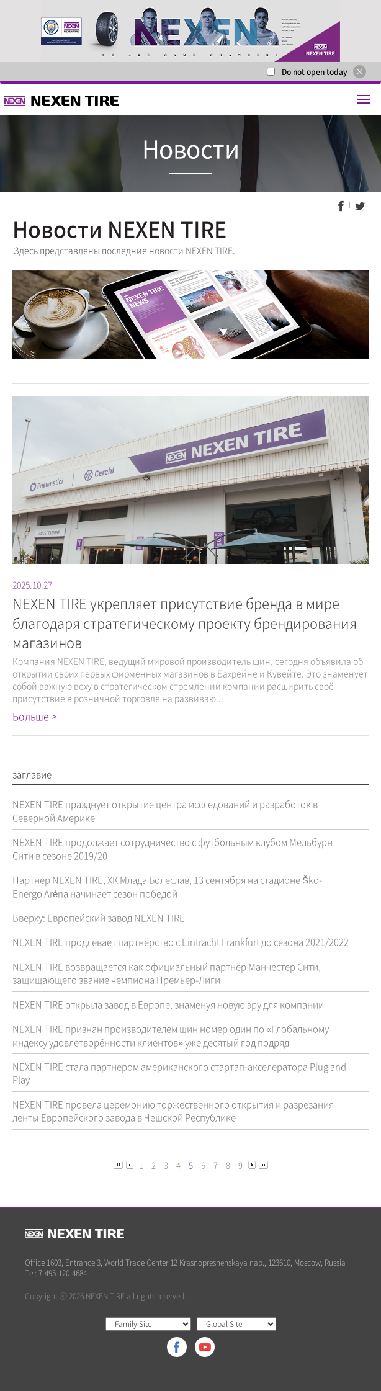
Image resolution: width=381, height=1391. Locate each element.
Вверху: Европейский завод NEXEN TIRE (98, 917)
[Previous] (119, 1164)
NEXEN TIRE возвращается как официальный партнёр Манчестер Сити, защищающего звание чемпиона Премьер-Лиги (166, 973)
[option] (190, 31)
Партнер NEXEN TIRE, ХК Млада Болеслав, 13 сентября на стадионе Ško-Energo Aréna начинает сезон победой (167, 886)
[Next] (253, 1164)
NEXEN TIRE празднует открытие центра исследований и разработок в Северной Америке (165, 810)
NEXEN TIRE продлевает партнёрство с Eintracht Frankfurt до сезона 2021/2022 (180, 942)
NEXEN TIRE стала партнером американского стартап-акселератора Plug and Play (179, 1073)
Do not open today (314, 72)
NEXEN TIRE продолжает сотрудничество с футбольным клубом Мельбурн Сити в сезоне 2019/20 (172, 848)
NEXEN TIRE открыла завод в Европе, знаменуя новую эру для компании (168, 1004)
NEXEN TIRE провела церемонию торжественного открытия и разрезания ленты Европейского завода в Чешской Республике (173, 1111)
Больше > (34, 716)
